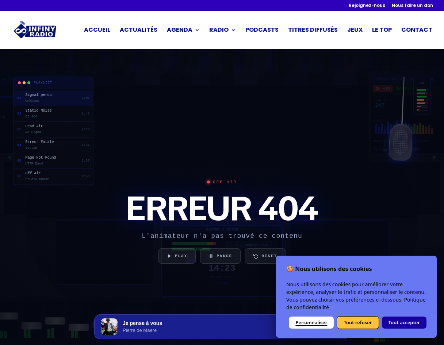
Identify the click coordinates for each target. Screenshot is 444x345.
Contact (416, 30)
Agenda (179, 30)
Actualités (138, 30)
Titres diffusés (313, 30)
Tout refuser (358, 322)
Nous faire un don (412, 5)
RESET (265, 256)
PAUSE (220, 256)
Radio (219, 30)
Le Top (382, 30)
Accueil (97, 30)
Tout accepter (404, 322)
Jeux (355, 30)
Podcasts (262, 30)
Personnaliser (311, 322)
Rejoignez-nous (367, 5)
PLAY (177, 256)
